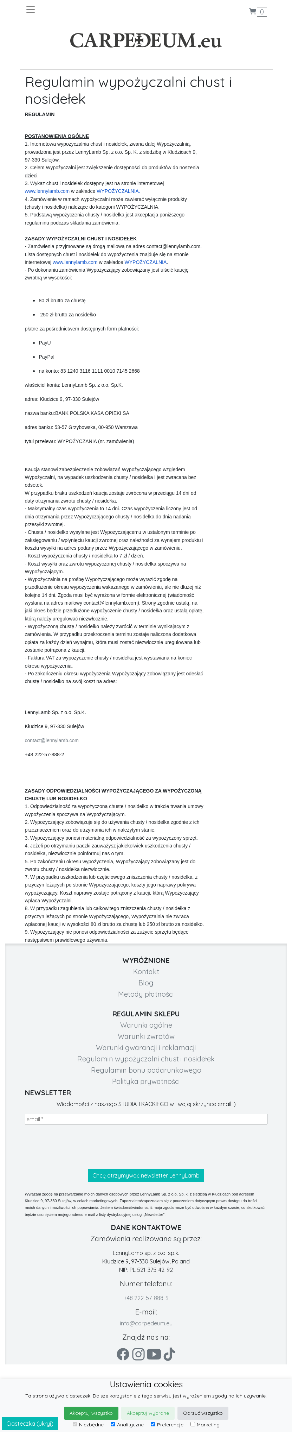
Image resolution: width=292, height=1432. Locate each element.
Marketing (205, 1424)
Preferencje (167, 1424)
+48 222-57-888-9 (146, 1297)
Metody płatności (146, 994)
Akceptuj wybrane (148, 1413)
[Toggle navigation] (85, 9)
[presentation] (78, 1146)
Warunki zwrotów (146, 1036)
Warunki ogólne (146, 1025)
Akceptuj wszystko (91, 1413)
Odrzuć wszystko (203, 1413)
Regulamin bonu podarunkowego (146, 1070)
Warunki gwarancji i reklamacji (146, 1047)
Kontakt (146, 971)
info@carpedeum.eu (146, 1323)
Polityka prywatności (146, 1081)
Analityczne (127, 1424)
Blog (146, 982)
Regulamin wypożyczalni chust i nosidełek (146, 1058)
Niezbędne (88, 1424)
